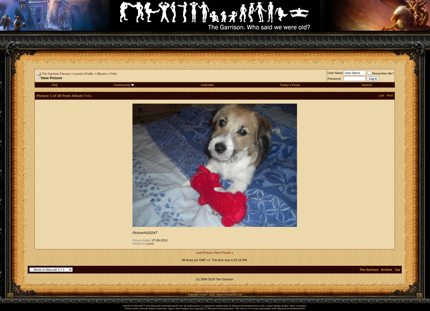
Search (367, 85)
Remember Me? (381, 73)
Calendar (207, 85)
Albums (102, 73)
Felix (114, 73)
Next (390, 95)
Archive (386, 269)
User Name (335, 73)
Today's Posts (290, 85)
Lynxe (150, 243)
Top (397, 269)
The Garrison (369, 269)
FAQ (55, 85)
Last (381, 95)
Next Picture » (223, 252)
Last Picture (204, 252)
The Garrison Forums (56, 73)
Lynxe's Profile (83, 73)
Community (124, 85)
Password (334, 78)
